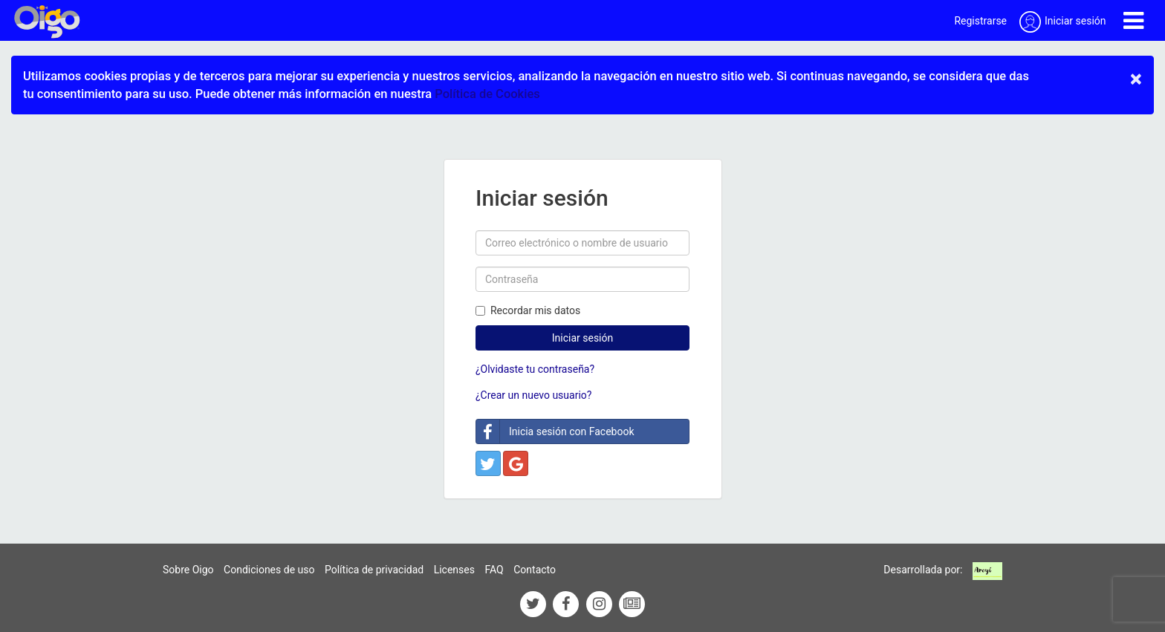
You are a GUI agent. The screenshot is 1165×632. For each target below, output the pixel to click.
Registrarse (980, 21)
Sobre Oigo (188, 570)
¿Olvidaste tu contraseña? (535, 369)
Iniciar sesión (583, 338)
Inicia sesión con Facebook (555, 431)
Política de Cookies (487, 94)
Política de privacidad (374, 570)
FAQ (493, 570)
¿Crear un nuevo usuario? (533, 395)
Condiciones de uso (269, 570)
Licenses (454, 570)
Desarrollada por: (922, 570)
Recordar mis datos (528, 310)
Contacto (534, 570)
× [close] (1136, 79)
